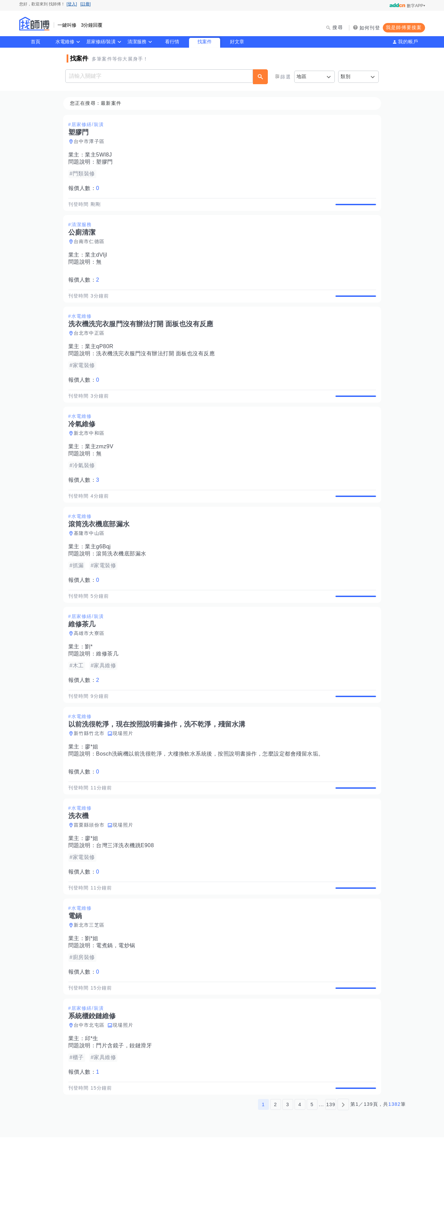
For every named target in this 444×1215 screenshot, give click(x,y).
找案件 (204, 41)
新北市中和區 (91, 456)
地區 (302, 76)
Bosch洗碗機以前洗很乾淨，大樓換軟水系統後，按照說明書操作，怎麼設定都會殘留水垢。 (212, 801)
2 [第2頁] (275, 1182)
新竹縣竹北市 (91, 780)
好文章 (237, 41)
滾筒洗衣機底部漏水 (123, 585)
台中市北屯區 (91, 1095)
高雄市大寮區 (91, 672)
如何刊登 (369, 27)
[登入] (72, 4)
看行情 (172, 41)
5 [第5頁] (311, 1182)
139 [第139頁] (330, 1182)
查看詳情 (353, 208)
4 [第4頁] (299, 1182)
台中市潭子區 (91, 141)
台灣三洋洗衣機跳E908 (127, 900)
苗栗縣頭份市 (91, 879)
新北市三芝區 (91, 987)
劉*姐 (93, 1001)
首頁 (35, 41)
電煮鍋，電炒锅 (117, 1008)
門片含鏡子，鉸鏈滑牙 (126, 1116)
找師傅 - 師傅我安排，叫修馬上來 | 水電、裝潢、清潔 (34, 23)
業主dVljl (98, 263)
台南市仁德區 (91, 249)
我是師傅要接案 (404, 27)
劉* (91, 686)
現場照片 (125, 780)
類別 (346, 76)
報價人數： (85, 188)
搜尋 (337, 27)
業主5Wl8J (100, 155)
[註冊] (85, 4)
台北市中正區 (91, 349)
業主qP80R (101, 362)
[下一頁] (343, 1182)
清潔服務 (136, 41)
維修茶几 (109, 693)
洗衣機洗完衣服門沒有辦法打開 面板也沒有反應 (157, 369)
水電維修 (64, 41)
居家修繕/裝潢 (101, 41)
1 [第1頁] (263, 1182)
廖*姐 (93, 793)
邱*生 (93, 1109)
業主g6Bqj (100, 578)
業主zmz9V (101, 470)
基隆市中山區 (91, 564)
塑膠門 (106, 162)
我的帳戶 (408, 41)
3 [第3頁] (287, 1182)
